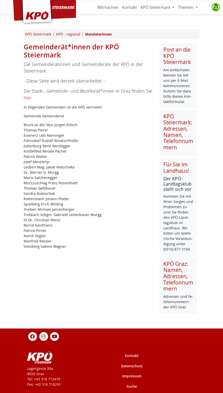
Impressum (131, 376)
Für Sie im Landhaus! (176, 167)
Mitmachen (108, 7)
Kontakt (129, 7)
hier (28, 98)
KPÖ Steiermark (155, 7)
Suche (132, 386)
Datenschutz (132, 366)
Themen (186, 7)
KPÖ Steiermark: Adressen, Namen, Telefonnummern (178, 132)
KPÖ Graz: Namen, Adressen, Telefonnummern (178, 276)
